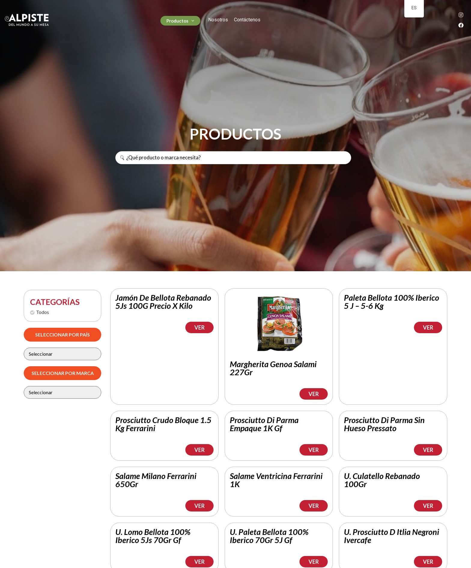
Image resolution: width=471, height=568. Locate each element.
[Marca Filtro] (62, 392)
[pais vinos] (62, 354)
